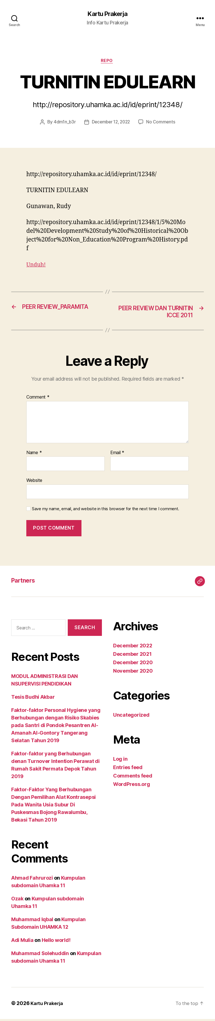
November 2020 (133, 673)
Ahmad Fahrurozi (32, 880)
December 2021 (132, 656)
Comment (38, 399)
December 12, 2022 (110, 123)
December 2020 (133, 665)
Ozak (17, 900)
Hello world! (56, 942)
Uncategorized (131, 717)
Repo (107, 61)
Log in (120, 761)
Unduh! (36, 266)
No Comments (162, 123)
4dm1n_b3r (63, 123)
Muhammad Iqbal (32, 921)
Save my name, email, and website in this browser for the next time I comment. (105, 510)
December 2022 (132, 648)
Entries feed (127, 769)
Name (34, 454)
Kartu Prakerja (107, 14)
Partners (25, 582)
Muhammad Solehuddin (40, 955)
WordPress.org (131, 786)
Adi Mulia (22, 942)
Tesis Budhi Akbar (33, 699)
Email (117, 454)
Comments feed (132, 778)
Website (34, 482)
